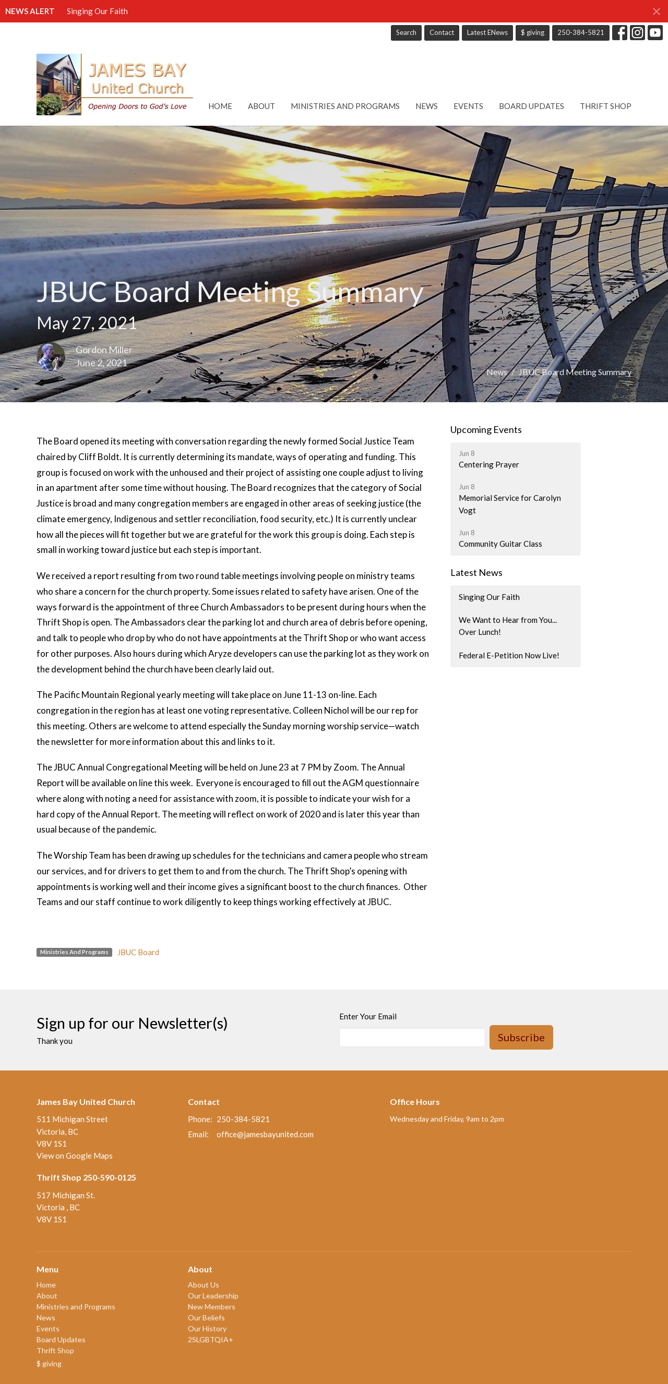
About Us (203, 1284)
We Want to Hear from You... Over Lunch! (508, 625)
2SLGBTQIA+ (210, 1339)
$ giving (532, 32)
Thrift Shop (605, 106)
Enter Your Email (368, 1016)
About (261, 106)
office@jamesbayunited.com (265, 1134)
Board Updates (531, 106)
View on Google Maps (75, 1155)
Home (220, 106)
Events (468, 106)
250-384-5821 (580, 32)
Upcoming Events (486, 429)
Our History (207, 1328)
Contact (442, 32)
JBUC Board (138, 952)
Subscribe (521, 1037)
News (426, 106)
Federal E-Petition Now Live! (509, 655)
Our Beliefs (206, 1317)
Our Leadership (213, 1295)
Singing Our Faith (97, 11)
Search (406, 32)
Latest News (476, 572)
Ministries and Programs (345, 106)
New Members (211, 1306)
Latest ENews (487, 32)
